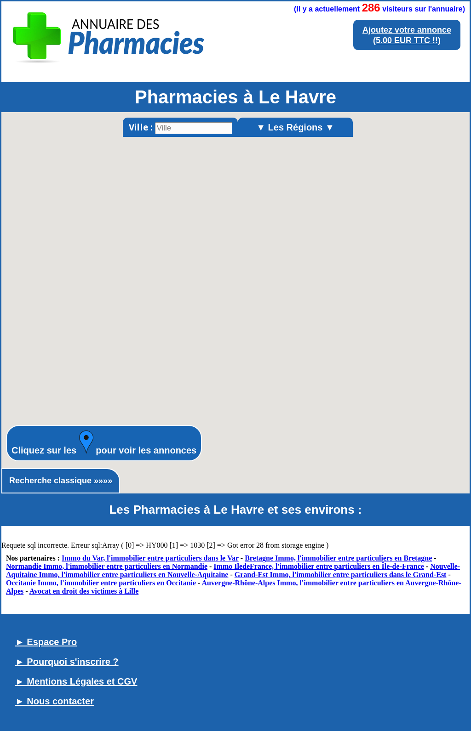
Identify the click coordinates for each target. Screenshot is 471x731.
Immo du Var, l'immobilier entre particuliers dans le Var (150, 558)
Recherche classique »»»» (60, 480)
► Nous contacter (54, 701)
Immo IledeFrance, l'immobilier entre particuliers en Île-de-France (318, 566)
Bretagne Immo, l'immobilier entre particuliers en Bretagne (338, 558)
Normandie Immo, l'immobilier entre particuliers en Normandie (106, 566)
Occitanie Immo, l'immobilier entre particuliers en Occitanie (101, 583)
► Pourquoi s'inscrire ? (67, 662)
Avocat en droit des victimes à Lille (84, 591)
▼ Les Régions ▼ (295, 127)
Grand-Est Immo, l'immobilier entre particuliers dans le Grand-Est (341, 574)
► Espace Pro (46, 642)
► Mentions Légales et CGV (76, 681)
